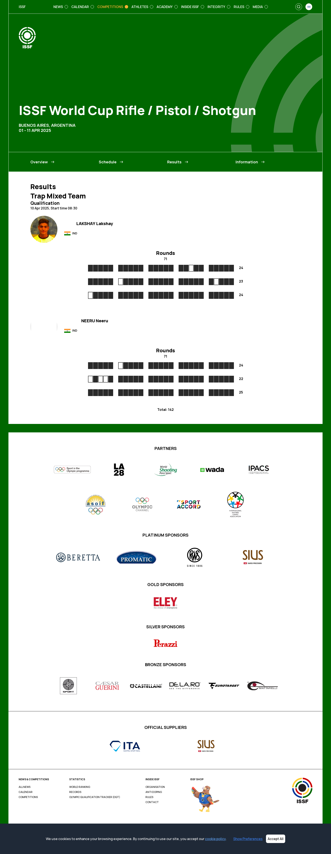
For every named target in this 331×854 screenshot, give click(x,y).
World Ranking (79, 787)
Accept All (276, 838)
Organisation (155, 787)
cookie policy (215, 838)
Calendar (26, 792)
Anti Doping (153, 792)
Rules (149, 797)
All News (24, 787)
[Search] (298, 6)
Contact (152, 802)
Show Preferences (248, 838)
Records (75, 792)
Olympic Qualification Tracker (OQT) (94, 797)
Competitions (28, 797)
